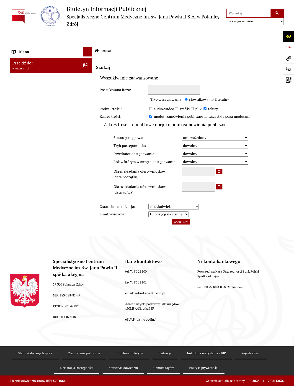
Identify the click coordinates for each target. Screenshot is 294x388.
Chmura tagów (163, 356)
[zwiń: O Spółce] (89, 49)
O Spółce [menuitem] (19, 48)
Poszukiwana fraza (115, 77)
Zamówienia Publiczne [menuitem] (30, 127)
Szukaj (106, 38)
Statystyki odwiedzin (123, 356)
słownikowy (199, 87)
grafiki (185, 96)
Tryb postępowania (129, 133)
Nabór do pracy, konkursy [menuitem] (32, 118)
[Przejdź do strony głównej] (115, 16)
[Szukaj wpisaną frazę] (277, 13)
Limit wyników (112, 202)
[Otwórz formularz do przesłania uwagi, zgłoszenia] (288, 69)
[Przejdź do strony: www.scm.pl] (288, 58)
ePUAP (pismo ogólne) (141, 307)
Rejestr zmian (250, 341)
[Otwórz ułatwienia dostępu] (288, 36)
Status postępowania (130, 125)
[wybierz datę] (219, 159)
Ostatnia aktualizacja (117, 194)
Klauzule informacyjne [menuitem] (30, 140)
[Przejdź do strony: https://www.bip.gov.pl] (288, 47)
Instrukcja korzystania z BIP (206, 341)
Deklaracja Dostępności (76, 356)
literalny (222, 87)
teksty (213, 96)
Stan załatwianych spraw (35, 341)
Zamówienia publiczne (84, 341)
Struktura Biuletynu (129, 341)
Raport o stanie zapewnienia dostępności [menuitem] (45, 153)
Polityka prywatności (203, 356)
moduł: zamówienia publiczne (178, 104)
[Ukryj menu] (87, 39)
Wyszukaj (180, 209)
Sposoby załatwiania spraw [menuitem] (34, 109)
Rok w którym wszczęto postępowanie (144, 149)
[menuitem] (51, 61)
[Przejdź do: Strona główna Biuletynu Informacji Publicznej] (97, 39)
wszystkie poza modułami (229, 104)
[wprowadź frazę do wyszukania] (248, 13)
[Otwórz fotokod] (288, 79)
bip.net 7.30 (260, 381)
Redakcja (165, 341)
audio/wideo (164, 96)
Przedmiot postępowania (133, 141)
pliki (199, 96)
